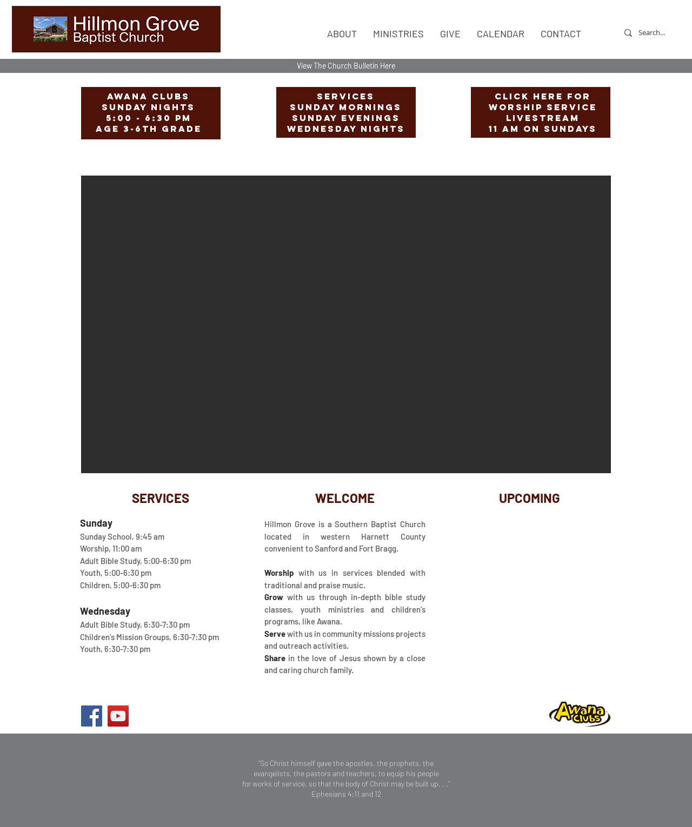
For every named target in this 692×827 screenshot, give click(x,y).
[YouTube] (118, 716)
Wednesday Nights (346, 128)
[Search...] (651, 32)
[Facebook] (91, 716)
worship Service (543, 107)
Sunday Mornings (346, 107)
